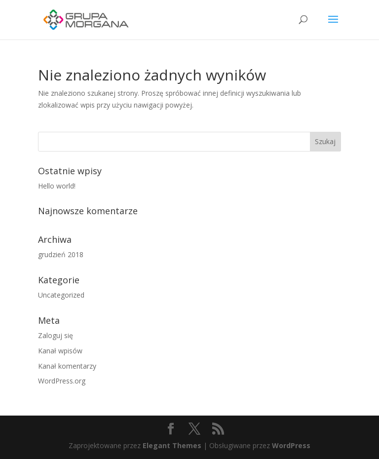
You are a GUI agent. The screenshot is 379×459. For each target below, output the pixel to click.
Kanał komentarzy (67, 366)
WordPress (291, 445)
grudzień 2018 (60, 254)
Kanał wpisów (60, 350)
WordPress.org (61, 380)
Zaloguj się (55, 335)
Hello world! (57, 186)
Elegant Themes (172, 445)
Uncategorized (61, 295)
